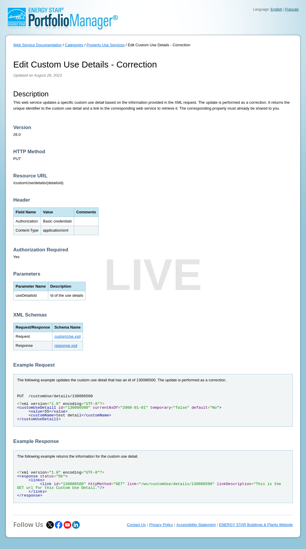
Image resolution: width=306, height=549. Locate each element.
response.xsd (65, 345)
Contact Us (136, 524)
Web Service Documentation (37, 45)
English (276, 9)
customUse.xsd (67, 336)
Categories (74, 45)
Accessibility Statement (196, 524)
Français (292, 9)
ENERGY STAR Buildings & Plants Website (256, 524)
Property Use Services (105, 45)
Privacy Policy (161, 524)
